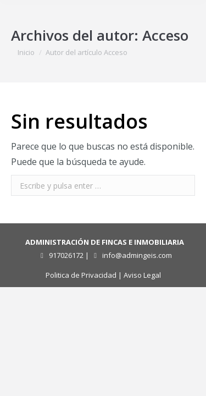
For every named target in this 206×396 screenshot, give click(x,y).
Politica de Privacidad (81, 275)
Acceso (165, 35)
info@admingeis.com (137, 255)
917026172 (66, 255)
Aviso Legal (142, 275)
